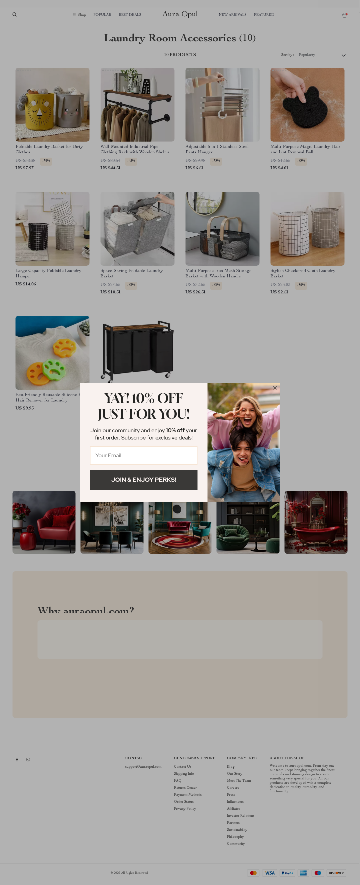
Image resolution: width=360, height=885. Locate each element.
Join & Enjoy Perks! (143, 480)
